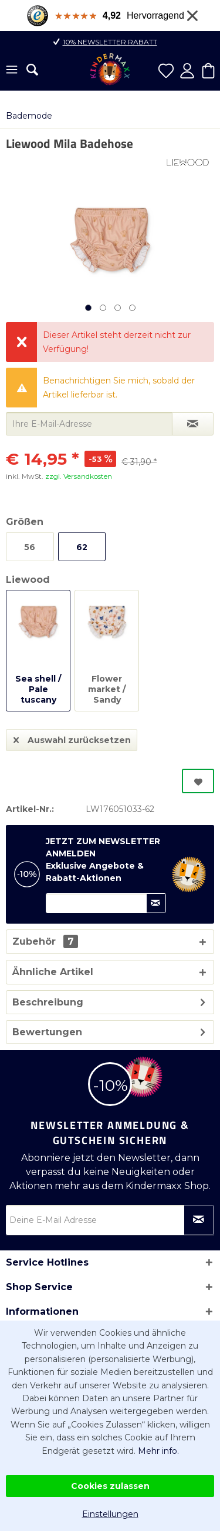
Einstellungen (110, 1514)
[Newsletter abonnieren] (199, 1220)
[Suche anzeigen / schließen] (32, 69)
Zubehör (45, 941)
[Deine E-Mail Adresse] (110, 1220)
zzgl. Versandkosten (78, 476)
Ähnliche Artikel (52, 971)
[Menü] (11, 71)
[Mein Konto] (187, 71)
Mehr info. (158, 1451)
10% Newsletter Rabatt (110, 41)
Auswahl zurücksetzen (72, 738)
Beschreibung (47, 1002)
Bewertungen (47, 1032)
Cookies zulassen (110, 1486)
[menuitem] (11, 71)
